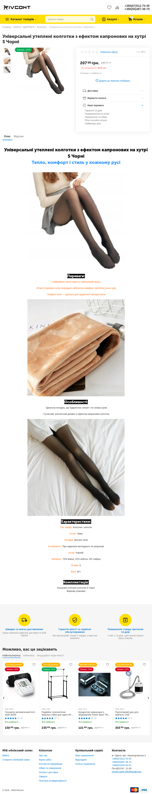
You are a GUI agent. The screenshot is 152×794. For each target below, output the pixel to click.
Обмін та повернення (50, 768)
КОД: (138, 52)
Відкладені (81, 759)
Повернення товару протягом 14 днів (125, 630)
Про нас (43, 755)
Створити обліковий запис (16, 759)
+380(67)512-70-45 (137, 5)
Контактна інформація (50, 764)
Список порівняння (85, 764)
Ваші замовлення (84, 755)
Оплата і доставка (48, 772)
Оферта (43, 776)
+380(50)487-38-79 (137, 9)
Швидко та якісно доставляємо (24, 629)
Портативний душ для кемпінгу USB (126, 713)
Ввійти (5, 755)
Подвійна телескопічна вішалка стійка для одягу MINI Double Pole (57, 713)
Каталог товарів (22, 19)
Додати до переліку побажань (112, 80)
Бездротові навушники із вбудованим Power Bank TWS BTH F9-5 (94, 713)
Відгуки (19, 136)
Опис (7, 136)
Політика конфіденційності (53, 780)
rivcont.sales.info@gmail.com (126, 771)
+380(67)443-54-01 (121, 765)
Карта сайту (45, 759)
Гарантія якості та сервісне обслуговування (74, 630)
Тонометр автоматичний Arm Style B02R (20, 713)
